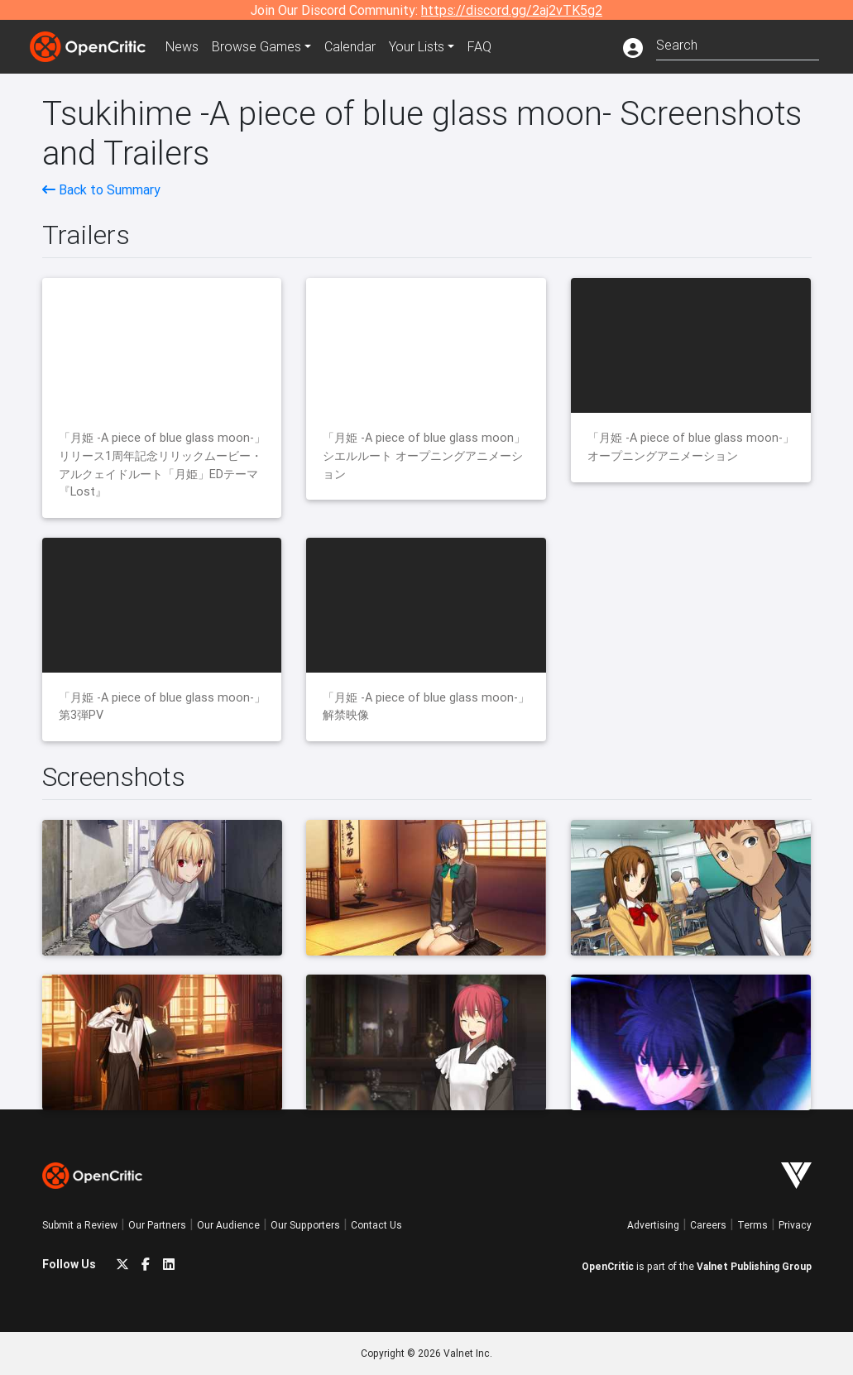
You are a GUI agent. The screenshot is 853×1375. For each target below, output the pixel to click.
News (182, 46)
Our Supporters (305, 1225)
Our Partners (157, 1225)
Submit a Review (79, 1225)
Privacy (795, 1225)
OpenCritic (608, 1266)
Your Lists (416, 46)
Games (256, 46)
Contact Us (376, 1225)
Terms (752, 1225)
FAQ (479, 46)
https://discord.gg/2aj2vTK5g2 (511, 10)
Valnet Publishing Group (754, 1266)
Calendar (350, 46)
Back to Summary (101, 189)
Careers (708, 1225)
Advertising (653, 1225)
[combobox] (737, 43)
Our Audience (228, 1225)
